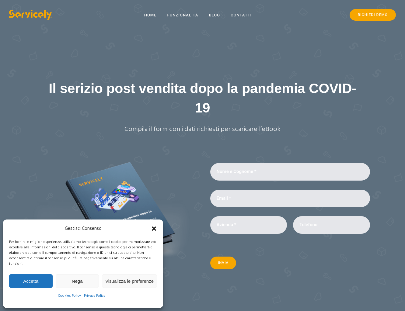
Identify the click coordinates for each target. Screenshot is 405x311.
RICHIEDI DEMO (373, 15)
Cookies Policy (69, 296)
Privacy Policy (94, 296)
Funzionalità (182, 15)
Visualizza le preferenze (129, 281)
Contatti (241, 15)
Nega (77, 281)
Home (150, 15)
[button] (154, 229)
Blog (214, 15)
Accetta (30, 281)
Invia (223, 263)
